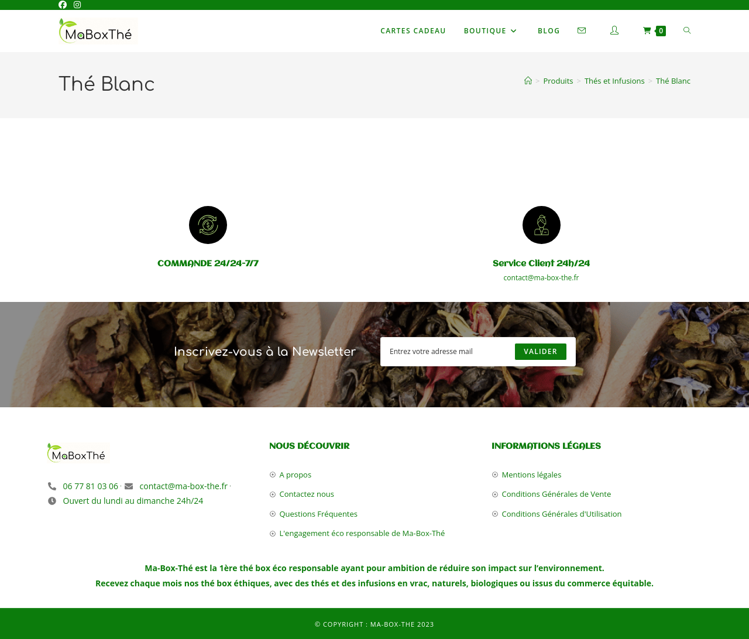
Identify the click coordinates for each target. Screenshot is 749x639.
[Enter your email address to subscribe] (478, 351)
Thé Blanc (673, 80)
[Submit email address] (540, 351)
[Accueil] (528, 80)
